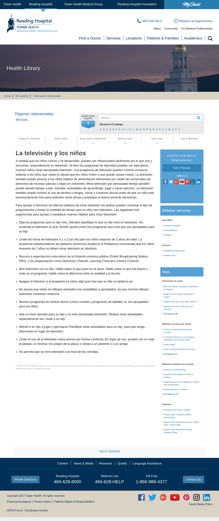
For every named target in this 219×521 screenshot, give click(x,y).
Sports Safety (169, 345)
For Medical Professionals (196, 28)
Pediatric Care (170, 255)
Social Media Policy (200, 504)
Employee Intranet (37, 510)
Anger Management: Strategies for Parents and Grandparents (181, 383)
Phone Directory (25, 479)
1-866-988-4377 (151, 481)
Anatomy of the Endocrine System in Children (179, 375)
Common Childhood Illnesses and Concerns (178, 330)
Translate (23, 120)
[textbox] (148, 118)
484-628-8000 (67, 481)
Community (171, 28)
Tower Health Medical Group (83, 4)
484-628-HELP (109, 481)
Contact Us (193, 479)
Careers (62, 463)
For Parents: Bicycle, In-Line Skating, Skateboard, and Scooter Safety (179, 338)
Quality (122, 463)
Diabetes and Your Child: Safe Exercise (180, 302)
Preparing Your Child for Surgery (177, 410)
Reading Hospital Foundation (137, 4)
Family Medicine (170, 230)
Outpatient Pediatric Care (174, 251)
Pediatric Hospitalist (172, 226)
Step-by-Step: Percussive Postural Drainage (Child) (178, 431)
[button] (88, 124)
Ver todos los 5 (170, 354)
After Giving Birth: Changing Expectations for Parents (181, 287)
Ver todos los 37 (171, 394)
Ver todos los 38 (171, 314)
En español (22, 95)
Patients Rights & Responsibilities (74, 501)
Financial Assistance (19, 501)
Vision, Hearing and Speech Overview (179, 349)
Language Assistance (147, 463)
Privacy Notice (42, 501)
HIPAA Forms (15, 510)
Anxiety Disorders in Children (176, 389)
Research (105, 463)
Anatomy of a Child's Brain (175, 370)
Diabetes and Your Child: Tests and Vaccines (178, 307)
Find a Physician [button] (182, 168)
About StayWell (109, 451)
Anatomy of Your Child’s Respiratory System (179, 295)
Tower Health (12, 4)
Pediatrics (168, 235)
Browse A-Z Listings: (112, 124)
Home (7, 95)
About (157, 28)
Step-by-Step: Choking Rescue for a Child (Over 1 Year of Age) (181, 423)
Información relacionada (46, 95)
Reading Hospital (40, 4)
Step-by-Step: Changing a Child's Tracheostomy (177, 416)
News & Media (83, 463)
